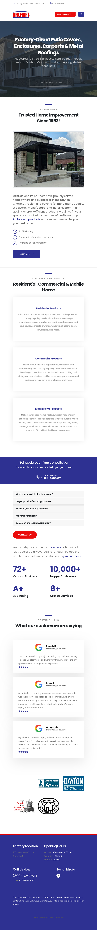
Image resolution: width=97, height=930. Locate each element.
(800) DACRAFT (25, 875)
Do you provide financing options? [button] (33, 501)
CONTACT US (25, 534)
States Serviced (61, 595)
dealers (56, 547)
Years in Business (25, 576)
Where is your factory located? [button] (32, 508)
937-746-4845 (57, 3)
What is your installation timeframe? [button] (34, 494)
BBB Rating (20, 595)
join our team (72, 556)
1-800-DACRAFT (51, 478)
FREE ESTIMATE (65, 14)
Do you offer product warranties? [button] (33, 523)
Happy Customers (63, 576)
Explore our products (26, 219)
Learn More (27, 254)
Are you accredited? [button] (26, 515)
